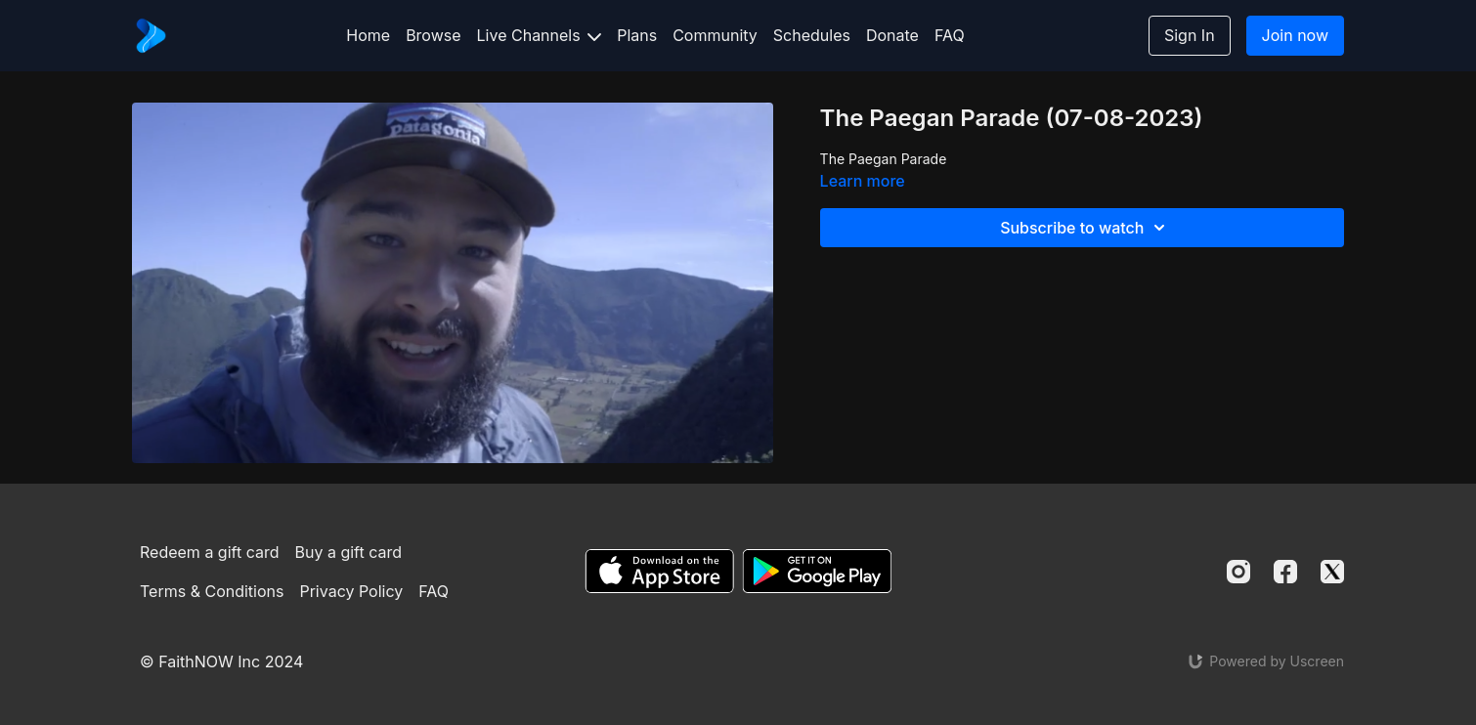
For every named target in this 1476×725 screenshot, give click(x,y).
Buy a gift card (349, 552)
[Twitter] (1332, 571)
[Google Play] (817, 571)
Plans (637, 35)
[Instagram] (1238, 571)
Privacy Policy (351, 591)
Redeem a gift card (209, 552)
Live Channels (539, 35)
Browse (433, 35)
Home (368, 35)
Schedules (811, 35)
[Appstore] (659, 571)
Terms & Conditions (211, 591)
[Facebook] (1285, 571)
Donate (892, 35)
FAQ (949, 35)
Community (715, 35)
